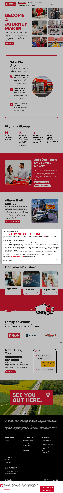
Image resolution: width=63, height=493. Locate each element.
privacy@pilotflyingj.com (17, 256)
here (44, 236)
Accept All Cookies (47, 490)
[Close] (61, 487)
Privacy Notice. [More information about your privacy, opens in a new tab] (7, 489)
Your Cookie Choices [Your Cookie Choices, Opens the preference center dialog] (47, 484)
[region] (31, 487)
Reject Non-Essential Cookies (47, 487)
